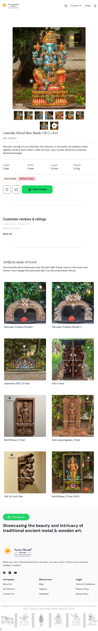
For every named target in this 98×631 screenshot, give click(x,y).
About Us (7, 584)
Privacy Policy (82, 589)
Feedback (44, 593)
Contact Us (8, 593)
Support (43, 589)
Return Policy (82, 593)
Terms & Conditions (85, 584)
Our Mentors (9, 589)
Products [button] (76, 5)
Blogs (88, 5)
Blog (41, 584)
